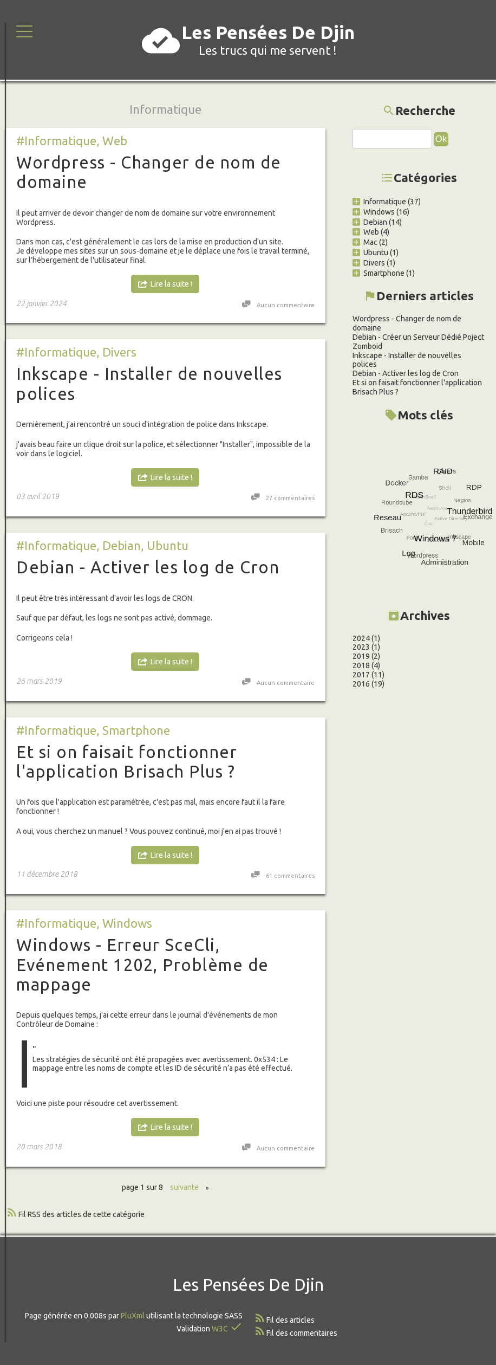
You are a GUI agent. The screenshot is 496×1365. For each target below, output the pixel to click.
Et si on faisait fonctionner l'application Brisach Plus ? (126, 761)
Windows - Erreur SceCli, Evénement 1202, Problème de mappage (142, 964)
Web (114, 140)
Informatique (359, 201)
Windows (127, 923)
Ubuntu (167, 545)
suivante (184, 1187)
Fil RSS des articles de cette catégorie (81, 1214)
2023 (341, 647)
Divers (119, 352)
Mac (344, 242)
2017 (341, 674)
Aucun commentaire (286, 305)
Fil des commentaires (301, 1333)
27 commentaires (290, 498)
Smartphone (136, 730)
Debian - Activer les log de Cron (147, 567)
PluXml (133, 1315)
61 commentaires (290, 875)
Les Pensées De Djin (268, 32)
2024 (341, 638)
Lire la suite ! (171, 284)
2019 (341, 656)
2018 (341, 665)
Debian (121, 545)
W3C (220, 1328)
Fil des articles (290, 1320)
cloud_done (161, 41)
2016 (341, 684)
